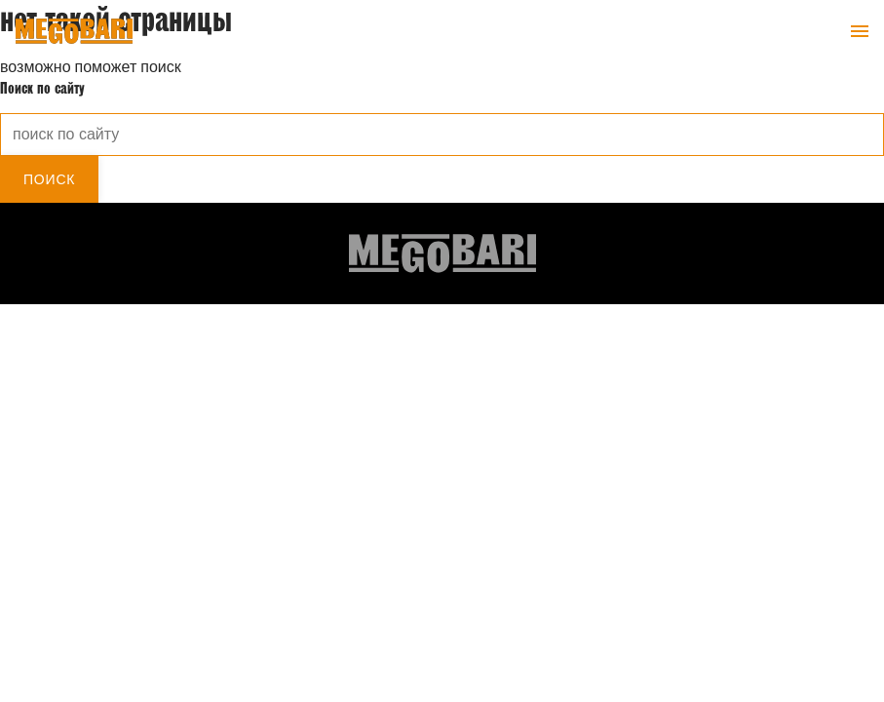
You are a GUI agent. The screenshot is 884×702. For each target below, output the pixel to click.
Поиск (49, 179)
